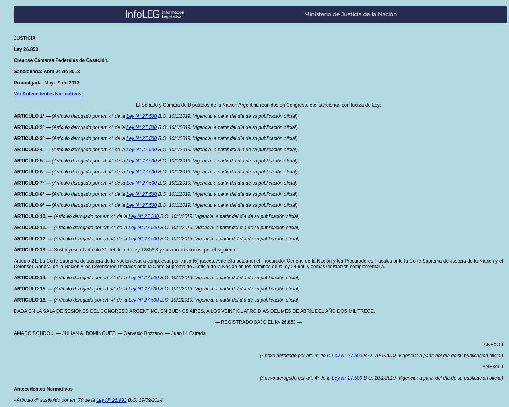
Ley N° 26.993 (111, 400)
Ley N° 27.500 (141, 116)
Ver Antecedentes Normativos (48, 94)
